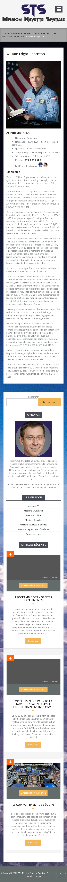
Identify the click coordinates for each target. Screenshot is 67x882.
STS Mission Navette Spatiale (16, 33)
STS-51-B (36, 160)
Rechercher (33, 396)
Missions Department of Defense (33, 529)
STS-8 (28, 160)
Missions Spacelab (33, 520)
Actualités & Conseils (33, 585)
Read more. (33, 641)
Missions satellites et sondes (33, 524)
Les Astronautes (41, 33)
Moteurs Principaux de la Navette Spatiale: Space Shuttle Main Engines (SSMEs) (33, 704)
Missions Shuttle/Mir (33, 510)
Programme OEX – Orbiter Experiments (33, 598)
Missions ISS (33, 506)
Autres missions (33, 534)
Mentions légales (34, 876)
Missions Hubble (33, 515)
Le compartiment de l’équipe (33, 804)
